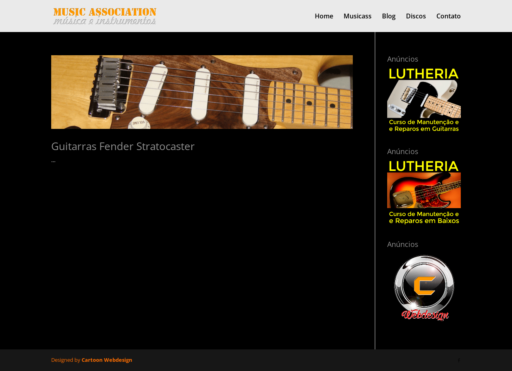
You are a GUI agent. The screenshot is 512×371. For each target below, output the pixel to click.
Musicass (358, 16)
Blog (389, 16)
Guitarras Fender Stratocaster (123, 146)
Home (324, 16)
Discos (416, 16)
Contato (448, 16)
